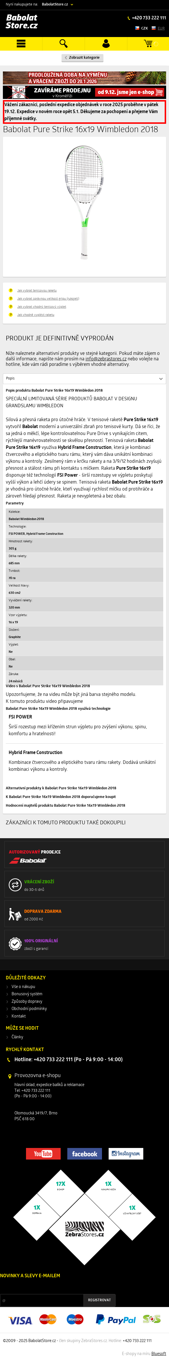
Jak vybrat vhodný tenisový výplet (41, 307)
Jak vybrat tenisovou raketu (37, 290)
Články (17, 1037)
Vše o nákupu (23, 987)
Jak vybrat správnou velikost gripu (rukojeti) (48, 299)
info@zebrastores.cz (106, 359)
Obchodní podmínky (29, 1009)
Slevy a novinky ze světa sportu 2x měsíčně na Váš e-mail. (49, 1287)
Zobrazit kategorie (84, 58)
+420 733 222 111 (148, 18)
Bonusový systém (27, 994)
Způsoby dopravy (27, 1002)
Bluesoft (158, 1354)
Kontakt (19, 1016)
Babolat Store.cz (22, 22)
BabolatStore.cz (55, 4)
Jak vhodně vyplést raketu (35, 315)
